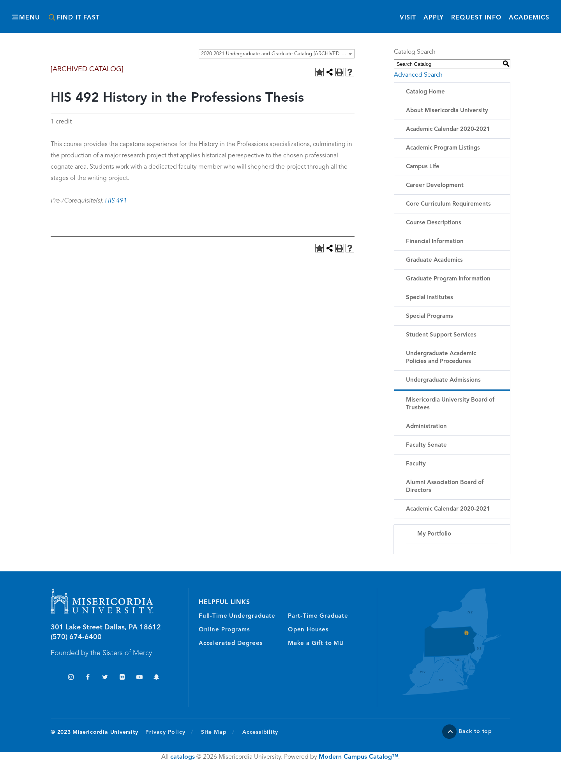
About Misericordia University (447, 111)
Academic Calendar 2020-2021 (448, 129)
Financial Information (435, 242)
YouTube (139, 678)
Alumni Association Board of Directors (444, 486)
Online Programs (224, 630)
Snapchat (156, 678)
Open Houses (308, 630)
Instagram (71, 678)
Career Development (435, 186)
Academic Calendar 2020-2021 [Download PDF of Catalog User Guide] (448, 509)
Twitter (105, 678)
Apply (433, 18)
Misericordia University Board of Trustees (450, 404)
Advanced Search (418, 75)
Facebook (88, 678)
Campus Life (422, 167)
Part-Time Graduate (318, 616)
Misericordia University (245, 13)
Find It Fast (78, 18)
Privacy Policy (169, 732)
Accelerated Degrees (231, 644)
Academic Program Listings (443, 148)
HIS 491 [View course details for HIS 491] (116, 201)
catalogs (182, 757)
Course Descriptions (433, 223)
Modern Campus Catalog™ (358, 757)
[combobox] (277, 53)
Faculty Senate (426, 445)
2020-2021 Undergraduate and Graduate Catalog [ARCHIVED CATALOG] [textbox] (277, 53)
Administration (426, 427)
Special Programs (429, 316)
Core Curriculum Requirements (448, 204)
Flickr (122, 678)
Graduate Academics (434, 260)
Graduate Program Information (448, 279)
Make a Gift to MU (316, 644)
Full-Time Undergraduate (237, 616)
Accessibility (260, 732)
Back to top (475, 731)
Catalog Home (425, 92)
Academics (529, 18)
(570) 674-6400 (76, 637)
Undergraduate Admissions (443, 380)
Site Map (213, 732)
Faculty (416, 464)
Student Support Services (441, 335)
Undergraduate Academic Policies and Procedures (441, 358)
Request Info (476, 17)
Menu (29, 18)
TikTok (53, 678)
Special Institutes (429, 298)
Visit (408, 18)
